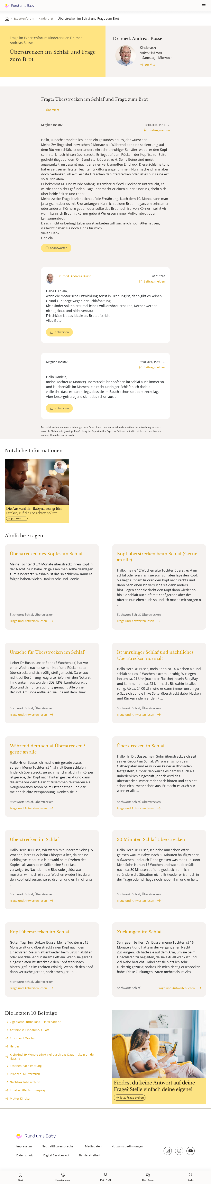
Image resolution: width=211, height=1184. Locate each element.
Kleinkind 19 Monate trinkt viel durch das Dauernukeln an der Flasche (52, 1057)
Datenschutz (25, 1155)
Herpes (15, 1046)
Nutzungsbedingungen (127, 1146)
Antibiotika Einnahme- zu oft (29, 1030)
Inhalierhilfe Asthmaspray (27, 1090)
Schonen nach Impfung (26, 1066)
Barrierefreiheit (89, 1155)
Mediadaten (93, 1146)
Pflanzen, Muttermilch (25, 1074)
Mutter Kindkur (20, 1098)
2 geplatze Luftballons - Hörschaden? (35, 1022)
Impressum (24, 1146)
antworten (62, 332)
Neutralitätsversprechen (58, 1146)
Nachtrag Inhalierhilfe (25, 1082)
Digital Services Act (56, 1155)
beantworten (58, 248)
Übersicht (52, 110)
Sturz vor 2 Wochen (23, 1038)
